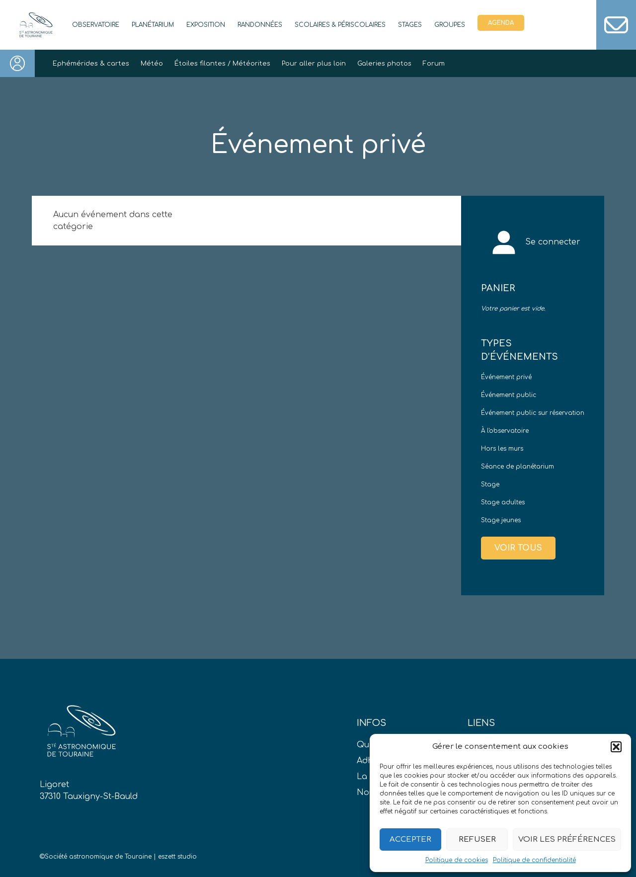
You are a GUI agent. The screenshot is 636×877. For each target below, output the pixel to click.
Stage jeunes (501, 520)
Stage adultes (503, 502)
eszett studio (177, 856)
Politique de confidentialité (534, 860)
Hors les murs (502, 448)
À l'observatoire (505, 430)
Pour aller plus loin (314, 63)
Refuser (477, 839)
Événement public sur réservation (532, 412)
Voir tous (518, 548)
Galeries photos (384, 63)
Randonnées (260, 24)
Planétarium (153, 24)
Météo (152, 63)
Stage (490, 484)
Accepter (410, 839)
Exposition (205, 24)
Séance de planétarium (517, 466)
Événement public (508, 395)
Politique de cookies (456, 860)
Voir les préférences (567, 839)
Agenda (501, 22)
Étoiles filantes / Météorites (222, 63)
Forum (434, 63)
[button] (616, 747)
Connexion (17, 63)
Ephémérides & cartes (91, 63)
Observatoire (95, 24)
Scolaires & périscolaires (340, 24)
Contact (616, 25)
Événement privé (506, 377)
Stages (410, 24)
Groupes (449, 24)
